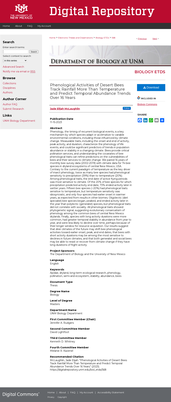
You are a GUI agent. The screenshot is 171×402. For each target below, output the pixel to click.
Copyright (62, 397)
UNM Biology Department (19, 120)
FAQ (72, 392)
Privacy (51, 397)
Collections (9, 83)
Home (52, 37)
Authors (7, 92)
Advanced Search (13, 66)
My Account (86, 392)
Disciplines (9, 87)
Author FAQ (10, 104)
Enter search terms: (14, 47)
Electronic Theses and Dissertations (75, 37)
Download (151, 87)
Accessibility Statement (111, 392)
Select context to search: (17, 56)
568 (113, 37)
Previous (142, 38)
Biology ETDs (102, 37)
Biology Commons (147, 104)
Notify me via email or (19, 71)
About (62, 392)
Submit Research (13, 108)
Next (155, 38)
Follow (127, 108)
